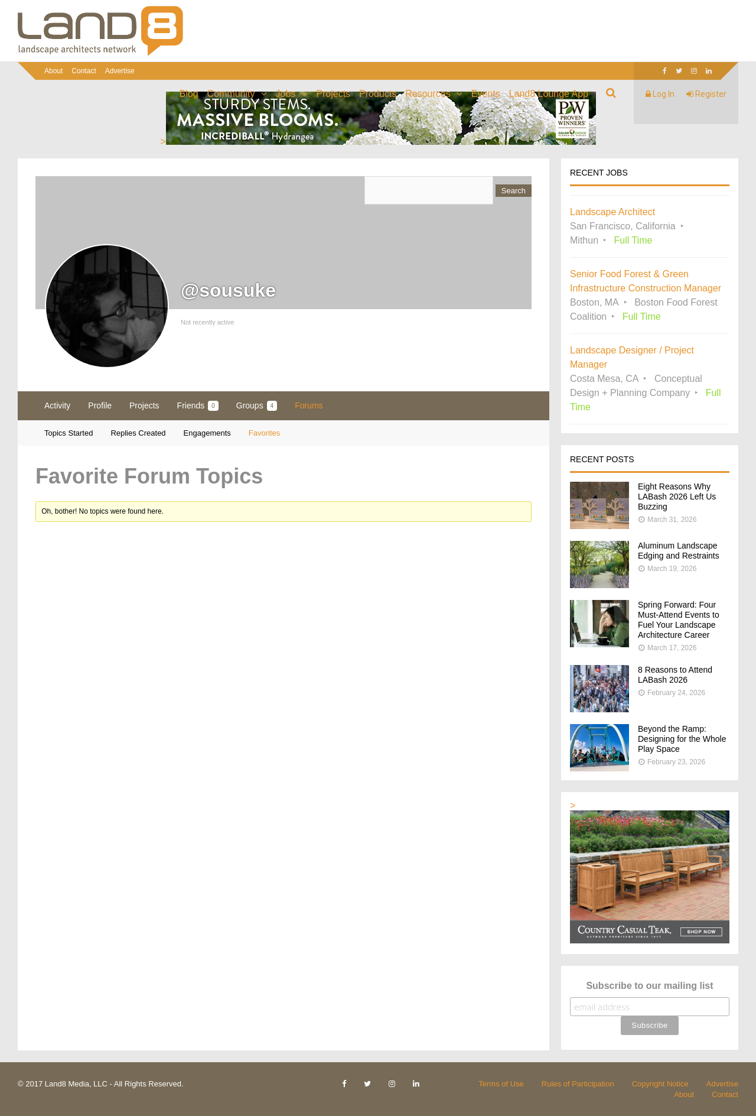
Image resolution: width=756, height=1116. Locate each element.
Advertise (120, 71)
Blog (189, 94)
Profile (100, 405)
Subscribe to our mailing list (649, 986)
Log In (660, 94)
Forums (308, 405)
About (53, 71)
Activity (57, 405)
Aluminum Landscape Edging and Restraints (678, 550)
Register (706, 94)
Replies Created (137, 433)
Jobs (286, 94)
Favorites (264, 433)
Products (377, 94)
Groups (256, 406)
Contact (83, 71)
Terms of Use (501, 1083)
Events (485, 94)
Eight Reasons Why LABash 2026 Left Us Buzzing (677, 496)
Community (231, 94)
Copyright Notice (660, 1083)
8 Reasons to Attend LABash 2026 (675, 674)
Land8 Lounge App (548, 94)
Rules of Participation (578, 1083)
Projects (333, 94)
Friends (198, 406)
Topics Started (68, 433)
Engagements (207, 433)
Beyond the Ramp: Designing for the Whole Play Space (682, 739)
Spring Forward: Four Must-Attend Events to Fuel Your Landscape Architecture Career (678, 620)
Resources (427, 94)
